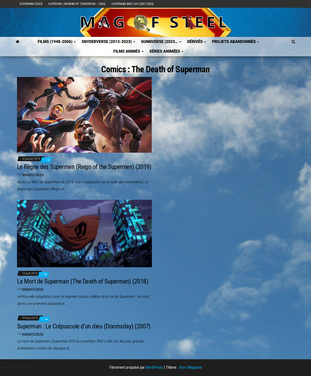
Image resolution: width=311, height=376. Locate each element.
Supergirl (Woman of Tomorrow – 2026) (76, 4)
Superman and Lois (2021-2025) (132, 4)
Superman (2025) (31, 4)
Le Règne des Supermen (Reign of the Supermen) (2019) (84, 166)
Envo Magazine (190, 367)
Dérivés (196, 41)
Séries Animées (166, 51)
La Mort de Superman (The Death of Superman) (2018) (82, 281)
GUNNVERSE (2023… (161, 41)
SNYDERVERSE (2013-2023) (108, 41)
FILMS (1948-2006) (57, 41)
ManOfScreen (32, 175)
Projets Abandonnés (235, 41)
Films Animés (128, 51)
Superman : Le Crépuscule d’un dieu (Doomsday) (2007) (84, 326)
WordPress (154, 367)
